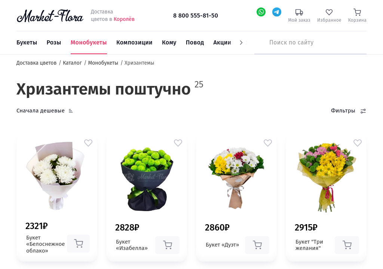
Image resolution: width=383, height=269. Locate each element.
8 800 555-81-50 (195, 15)
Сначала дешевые (40, 110)
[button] (88, 142)
